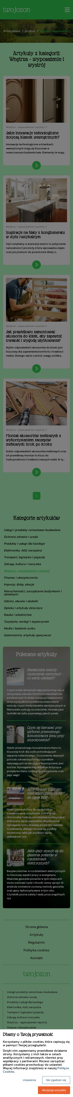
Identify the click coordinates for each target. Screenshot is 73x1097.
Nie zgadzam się (56, 1080)
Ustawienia (29, 1080)
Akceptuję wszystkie (54, 1090)
